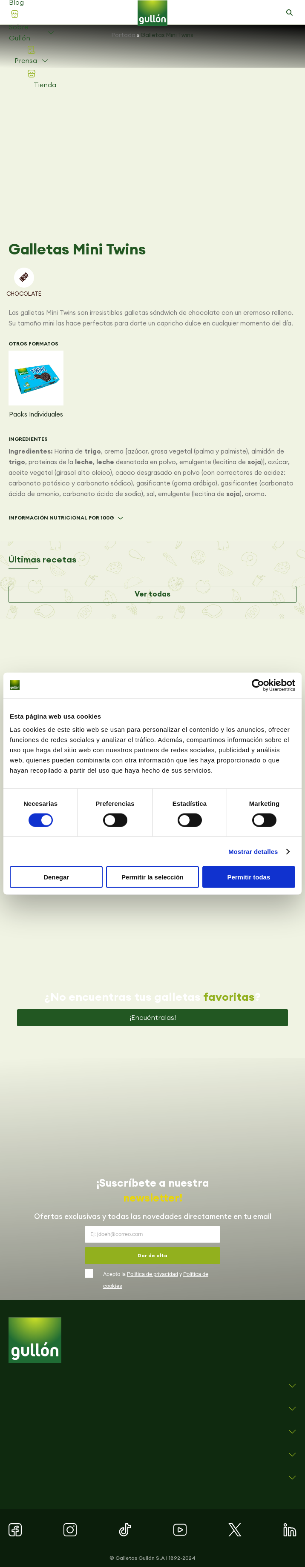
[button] (289, 13)
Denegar (56, 877)
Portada (123, 35)
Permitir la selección (152, 877)
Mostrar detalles (253, 851)
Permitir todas (248, 877)
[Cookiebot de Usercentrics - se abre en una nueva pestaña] (258, 685)
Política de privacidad (152, 1274)
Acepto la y (155, 1280)
